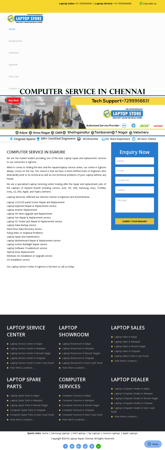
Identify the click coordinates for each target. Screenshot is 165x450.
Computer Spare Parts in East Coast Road (32, 414)
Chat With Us (148, 3)
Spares (13, 64)
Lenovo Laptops (112, 433)
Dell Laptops (79, 433)
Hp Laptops (94, 433)
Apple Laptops (130, 433)
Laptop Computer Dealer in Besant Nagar (136, 398)
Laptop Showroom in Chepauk (78, 358)
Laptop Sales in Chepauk (127, 351)
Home (12, 29)
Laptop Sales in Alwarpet (127, 341)
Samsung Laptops (61, 433)
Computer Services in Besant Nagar (80, 405)
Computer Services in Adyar (76, 395)
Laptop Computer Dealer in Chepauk (133, 403)
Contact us (14, 88)
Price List (13, 76)
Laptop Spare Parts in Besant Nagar (29, 405)
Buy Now (14, 100)
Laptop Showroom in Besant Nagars (81, 353)
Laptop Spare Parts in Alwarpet (26, 400)
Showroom (15, 40)
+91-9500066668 (122, 3)
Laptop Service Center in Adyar (26, 343)
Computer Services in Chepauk (78, 410)
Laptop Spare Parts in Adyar (24, 395)
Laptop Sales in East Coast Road (131, 355)
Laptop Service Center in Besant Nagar (30, 353)
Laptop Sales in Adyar (125, 336)
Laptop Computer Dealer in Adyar (132, 388)
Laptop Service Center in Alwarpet (27, 348)
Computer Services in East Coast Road (82, 414)
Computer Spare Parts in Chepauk (27, 410)
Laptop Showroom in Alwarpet (78, 348)
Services (14, 52)
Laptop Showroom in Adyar (76, 343)
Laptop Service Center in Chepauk (27, 358)
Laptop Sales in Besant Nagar (130, 346)
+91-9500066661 (83, 3)
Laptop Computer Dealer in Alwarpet (133, 393)
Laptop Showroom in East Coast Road (82, 362)
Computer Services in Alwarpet (78, 400)
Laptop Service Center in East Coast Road (32, 362)
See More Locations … (22, 367)
